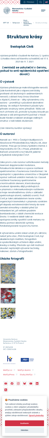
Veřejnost (16, 23)
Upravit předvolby (36, 415)
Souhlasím (24, 423)
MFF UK (6, 23)
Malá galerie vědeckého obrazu (27, 23)
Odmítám (24, 430)
